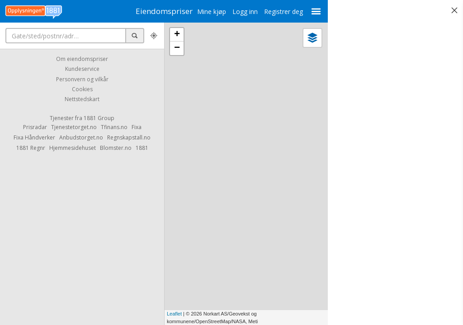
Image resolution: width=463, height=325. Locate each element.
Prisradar (35, 127)
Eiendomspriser (158, 11)
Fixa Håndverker (34, 137)
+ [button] (177, 35)
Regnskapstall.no (129, 137)
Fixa (137, 127)
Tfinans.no (114, 127)
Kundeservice (82, 69)
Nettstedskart (82, 99)
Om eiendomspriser (82, 59)
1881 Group (99, 118)
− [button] (177, 48)
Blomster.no (116, 148)
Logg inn (233, 11)
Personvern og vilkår (82, 79)
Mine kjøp (200, 11)
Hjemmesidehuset (72, 148)
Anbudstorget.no (81, 137)
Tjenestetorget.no (74, 127)
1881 (142, 148)
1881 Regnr (30, 148)
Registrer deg (272, 11)
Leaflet (174, 313)
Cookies (82, 89)
